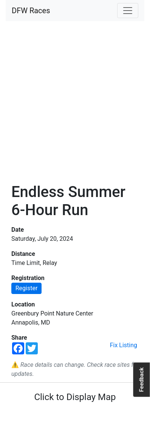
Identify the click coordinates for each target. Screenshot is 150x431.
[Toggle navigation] (127, 10)
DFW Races (31, 10)
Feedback (141, 379)
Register (26, 288)
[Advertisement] (75, 102)
